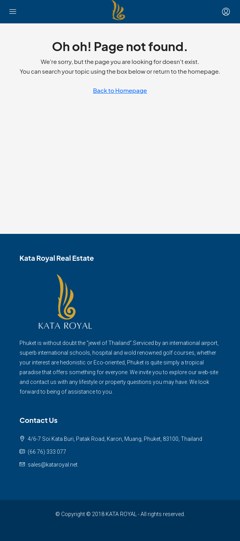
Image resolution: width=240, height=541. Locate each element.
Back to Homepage (120, 90)
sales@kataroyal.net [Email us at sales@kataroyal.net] (53, 464)
